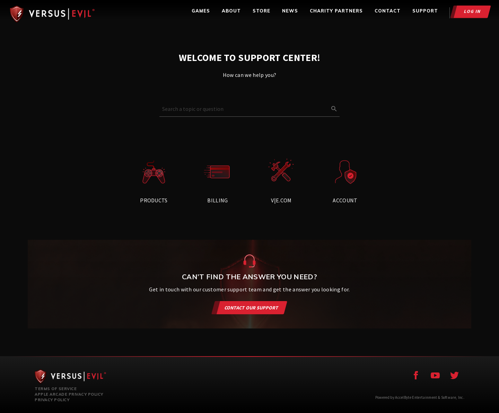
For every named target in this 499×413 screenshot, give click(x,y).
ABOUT (231, 11)
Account (345, 181)
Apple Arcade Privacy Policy (69, 394)
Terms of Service (56, 388)
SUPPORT (425, 11)
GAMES (201, 11)
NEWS (290, 11)
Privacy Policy (52, 399)
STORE (261, 11)
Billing (217, 181)
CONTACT (388, 11)
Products (154, 181)
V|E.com (281, 181)
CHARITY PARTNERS (336, 11)
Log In (472, 11)
